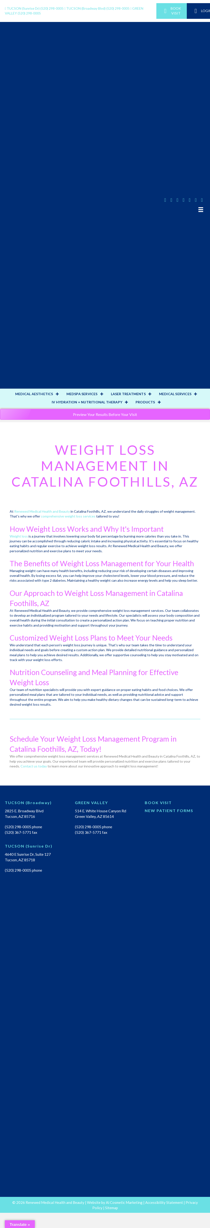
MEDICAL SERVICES (175, 394)
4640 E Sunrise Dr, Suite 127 (28, 854)
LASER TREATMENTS (128, 394)
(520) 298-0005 (34, 8)
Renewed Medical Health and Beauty (42, 511)
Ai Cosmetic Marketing (124, 1202)
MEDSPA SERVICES (82, 394)
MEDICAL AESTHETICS (34, 394)
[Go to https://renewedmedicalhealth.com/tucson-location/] (35, 804)
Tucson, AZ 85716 (20, 816)
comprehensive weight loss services (68, 516)
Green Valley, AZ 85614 (94, 816)
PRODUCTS (145, 402)
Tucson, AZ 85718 (20, 859)
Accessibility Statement (164, 1202)
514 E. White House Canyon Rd (100, 810)
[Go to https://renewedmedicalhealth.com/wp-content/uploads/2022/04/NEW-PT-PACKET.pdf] (175, 812)
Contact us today (34, 766)
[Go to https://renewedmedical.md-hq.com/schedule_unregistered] (175, 804)
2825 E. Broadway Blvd (24, 810)
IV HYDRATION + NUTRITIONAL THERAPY (87, 402)
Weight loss (19, 536)
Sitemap (111, 1208)
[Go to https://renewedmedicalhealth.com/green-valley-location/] (105, 804)
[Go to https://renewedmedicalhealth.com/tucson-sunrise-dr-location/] (35, 847)
